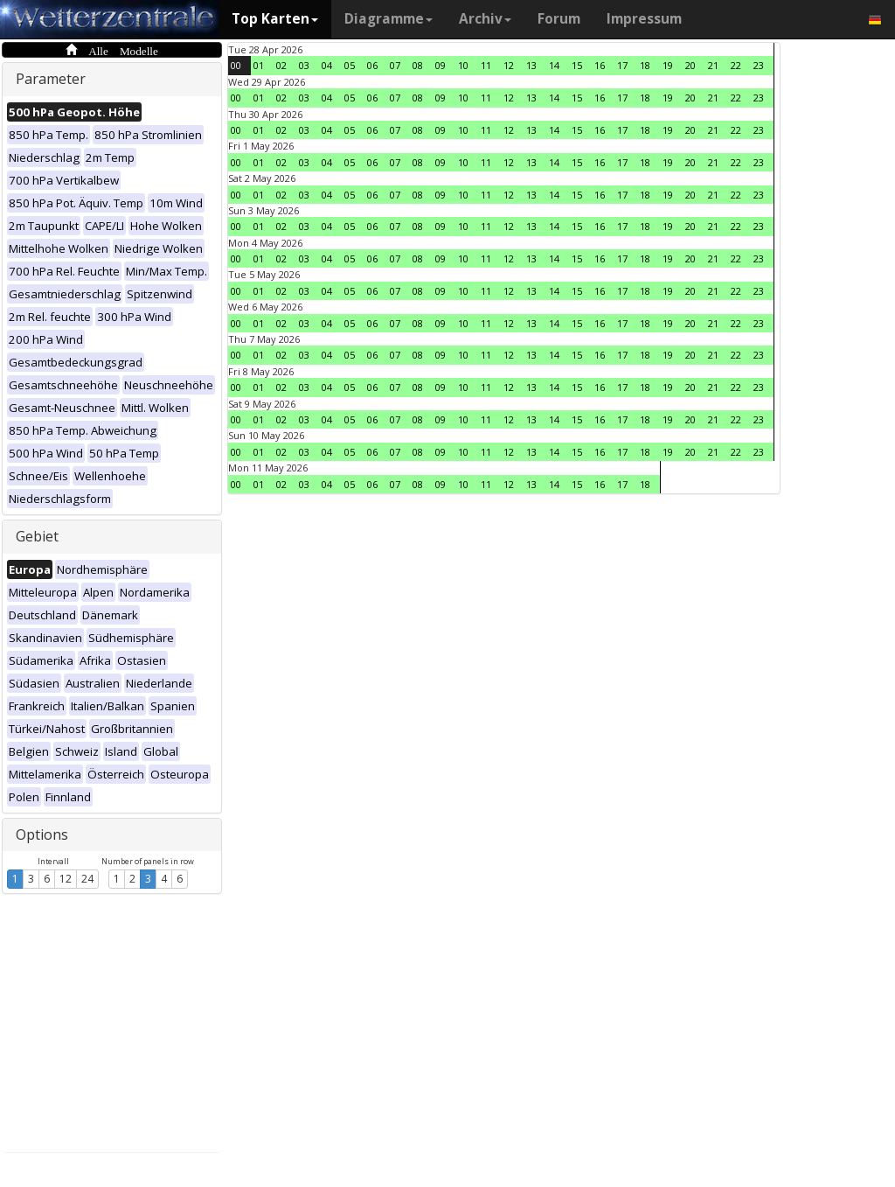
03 (304, 65)
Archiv (485, 19)
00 (236, 65)
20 (690, 65)
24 (87, 878)
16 (599, 65)
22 (736, 65)
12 (65, 878)
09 (440, 65)
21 (713, 65)
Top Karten (275, 19)
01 (258, 65)
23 (758, 65)
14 (554, 65)
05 (349, 65)
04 (327, 65)
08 (418, 65)
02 (281, 65)
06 (372, 65)
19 (668, 65)
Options (42, 834)
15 (577, 65)
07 (395, 65)
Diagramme (388, 19)
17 (622, 65)
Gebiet (37, 536)
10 (463, 65)
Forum (559, 19)
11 (486, 65)
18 (645, 65)
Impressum (644, 19)
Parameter (51, 78)
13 (531, 65)
